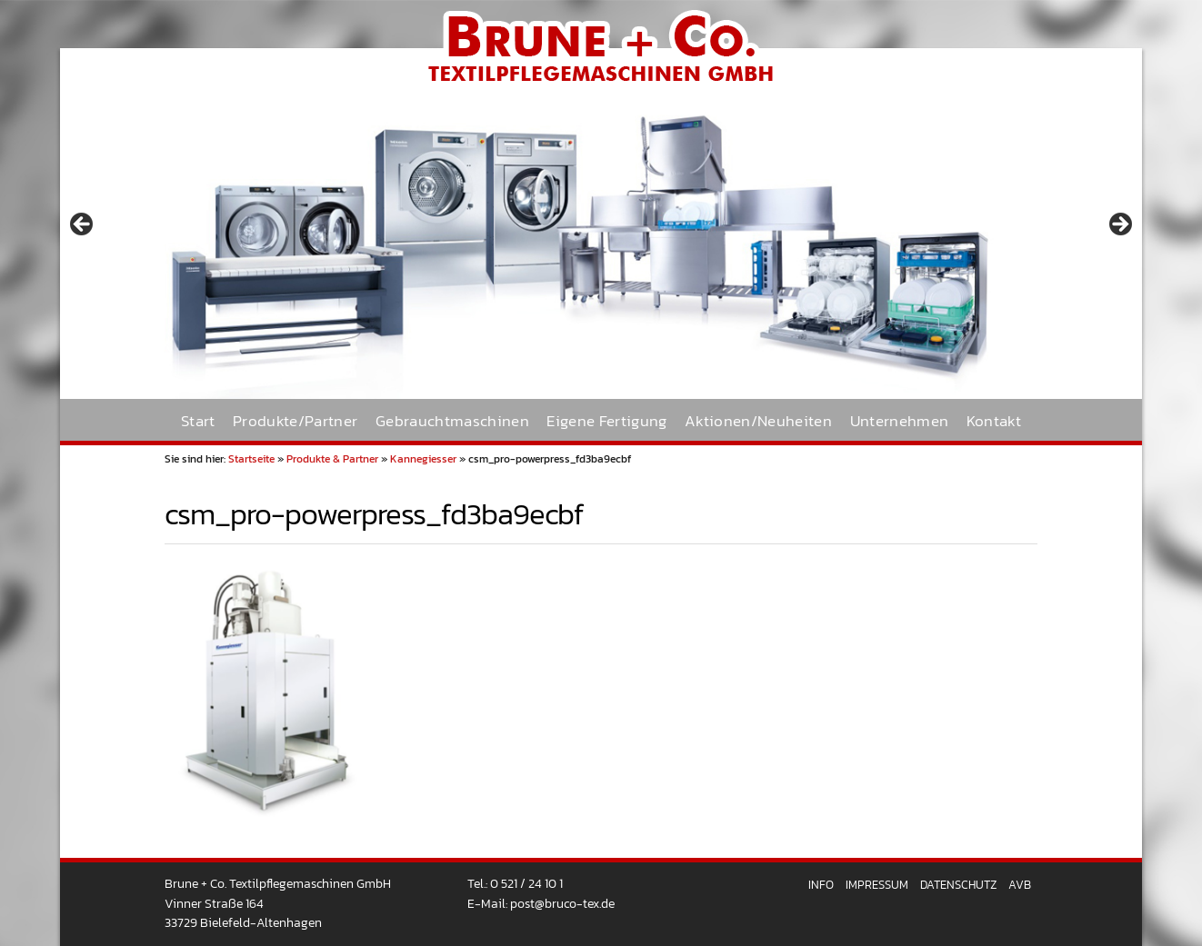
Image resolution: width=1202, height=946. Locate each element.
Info (821, 884)
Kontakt (994, 421)
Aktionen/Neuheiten (758, 421)
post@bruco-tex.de (562, 903)
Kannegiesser (423, 459)
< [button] (82, 225)
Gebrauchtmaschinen (452, 421)
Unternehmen (899, 421)
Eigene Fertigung (606, 421)
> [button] (1119, 225)
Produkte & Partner (332, 459)
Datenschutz (958, 884)
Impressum (877, 884)
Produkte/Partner (295, 421)
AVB (1019, 884)
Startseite (251, 459)
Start (198, 421)
